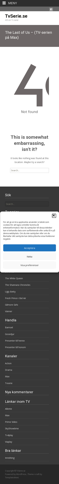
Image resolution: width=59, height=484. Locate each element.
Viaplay (8, 441)
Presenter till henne (15, 340)
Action (8, 363)
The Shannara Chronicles (17, 284)
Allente (8, 408)
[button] (54, 216)
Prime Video (11, 421)
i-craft (37, 474)
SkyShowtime (12, 428)
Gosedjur (9, 334)
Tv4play (9, 435)
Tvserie (8, 383)
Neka (29, 256)
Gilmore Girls (11, 304)
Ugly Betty (10, 291)
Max (7, 376)
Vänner (8, 311)
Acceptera (29, 247)
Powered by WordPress (16, 474)
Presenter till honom (15, 347)
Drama (8, 369)
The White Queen (14, 278)
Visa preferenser (29, 265)
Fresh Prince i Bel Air (15, 298)
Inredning (9, 457)
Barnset (9, 327)
